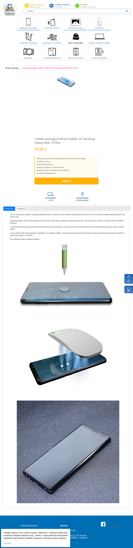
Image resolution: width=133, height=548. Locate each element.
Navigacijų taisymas (52, 43)
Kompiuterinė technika (99, 43)
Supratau (7, 543)
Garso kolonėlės (99, 58)
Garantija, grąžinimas (62, 5)
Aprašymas (9, 209)
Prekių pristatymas (36, 5)
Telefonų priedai (52, 28)
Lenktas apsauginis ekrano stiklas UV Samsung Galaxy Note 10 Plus (50, 68)
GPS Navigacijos (76, 28)
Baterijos (99, 28)
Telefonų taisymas (28, 43)
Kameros (28, 58)
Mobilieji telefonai (28, 28)
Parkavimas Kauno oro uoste (111, 534)
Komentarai (21, 209)
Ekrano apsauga (75, 58)
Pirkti (66, 181)
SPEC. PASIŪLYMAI (75, 43)
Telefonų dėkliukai (52, 58)
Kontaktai (83, 5)
